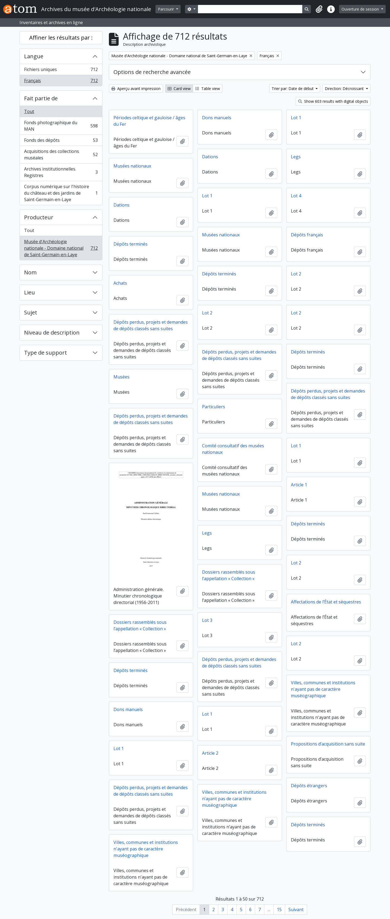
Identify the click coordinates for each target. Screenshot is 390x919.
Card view (179, 88)
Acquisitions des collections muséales (61, 154)
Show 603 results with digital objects (333, 101)
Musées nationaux (132, 166)
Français (61, 81)
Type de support (45, 352)
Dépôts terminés (130, 244)
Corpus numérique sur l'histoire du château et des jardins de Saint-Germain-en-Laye (61, 193)
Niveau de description (52, 332)
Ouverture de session (361, 9)
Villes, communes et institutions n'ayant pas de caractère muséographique (323, 689)
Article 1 (299, 485)
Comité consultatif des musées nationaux (233, 449)
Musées (121, 377)
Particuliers (213, 407)
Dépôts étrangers (309, 786)
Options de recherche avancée (152, 72)
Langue (33, 56)
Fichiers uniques (61, 70)
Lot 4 (296, 196)
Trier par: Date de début (293, 88)
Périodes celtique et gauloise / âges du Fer (149, 121)
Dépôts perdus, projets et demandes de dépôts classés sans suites (150, 325)
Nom (30, 272)
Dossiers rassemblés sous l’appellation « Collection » (228, 575)
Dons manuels (216, 118)
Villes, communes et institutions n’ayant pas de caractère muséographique (234, 798)
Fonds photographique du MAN (61, 126)
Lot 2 (296, 274)
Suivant (296, 909)
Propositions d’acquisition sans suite (328, 744)
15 (279, 909)
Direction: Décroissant (345, 88)
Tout (29, 111)
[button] (319, 9)
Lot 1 (296, 118)
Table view (207, 88)
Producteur (38, 217)
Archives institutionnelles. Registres (61, 172)
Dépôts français (307, 235)
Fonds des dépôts (61, 141)
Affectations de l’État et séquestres (326, 602)
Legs (296, 157)
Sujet (30, 312)
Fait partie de (41, 98)
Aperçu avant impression (136, 88)
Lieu (29, 292)
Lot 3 (207, 620)
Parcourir (166, 9)
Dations (210, 157)
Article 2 (210, 753)
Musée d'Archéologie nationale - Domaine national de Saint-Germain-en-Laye (61, 248)
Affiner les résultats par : (61, 37)
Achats (120, 283)
